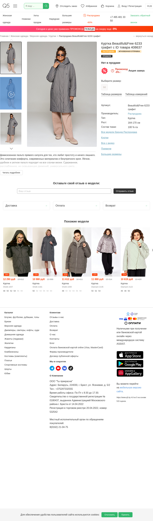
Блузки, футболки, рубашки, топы (21, 317)
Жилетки (9, 343)
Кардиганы (10, 347)
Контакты (54, 338)
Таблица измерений (136, 94)
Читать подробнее (11, 172)
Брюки (7, 321)
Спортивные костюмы (15, 364)
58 (104, 87)
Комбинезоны (11, 351)
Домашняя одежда (14, 334)
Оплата (53, 326)
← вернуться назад (143, 36)
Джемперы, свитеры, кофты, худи (21, 330)
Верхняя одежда (13, 326)
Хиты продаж (37, 19)
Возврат (54, 330)
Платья (8, 360)
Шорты (8, 369)
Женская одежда (7, 19)
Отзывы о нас (57, 317)
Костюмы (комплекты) (15, 356)
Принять (125, 515)
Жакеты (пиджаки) (13, 338)
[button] (11, 40)
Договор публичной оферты (64, 356)
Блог (52, 343)
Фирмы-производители (61, 351)
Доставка (54, 321)
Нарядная (54, 19)
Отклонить (109, 515)
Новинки (26, 19)
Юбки (7, 373)
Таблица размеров (111, 94)
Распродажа (134, 113)
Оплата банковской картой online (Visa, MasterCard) (76, 347)
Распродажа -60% (91, 19)
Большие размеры (67, 19)
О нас (53, 334)
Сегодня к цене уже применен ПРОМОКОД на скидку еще (76, 29)
